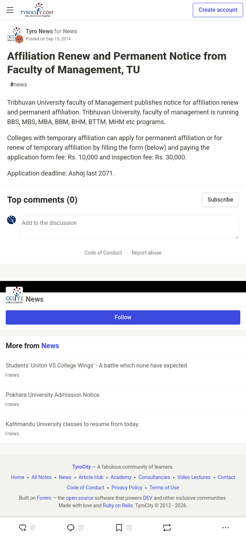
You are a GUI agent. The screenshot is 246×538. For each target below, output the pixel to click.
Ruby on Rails (118, 505)
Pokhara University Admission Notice (122, 399)
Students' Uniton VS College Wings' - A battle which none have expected (122, 370)
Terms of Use (164, 487)
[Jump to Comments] (75, 527)
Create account (217, 9)
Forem (44, 498)
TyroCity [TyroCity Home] (81, 467)
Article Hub (91, 477)
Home (17, 477)
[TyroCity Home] (36, 10)
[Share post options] (225, 527)
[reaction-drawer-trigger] (26, 527)
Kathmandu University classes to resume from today (122, 429)
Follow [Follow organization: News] (123, 317)
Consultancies (154, 477)
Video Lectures (194, 477)
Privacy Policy (127, 487)
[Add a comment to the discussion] (128, 227)
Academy (120, 477)
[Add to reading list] (123, 527)
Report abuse (147, 253)
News (70, 31)
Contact (226, 477)
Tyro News (39, 31)
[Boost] (167, 527)
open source (79, 498)
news (18, 84)
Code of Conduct (103, 253)
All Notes (41, 477)
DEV (147, 498)
